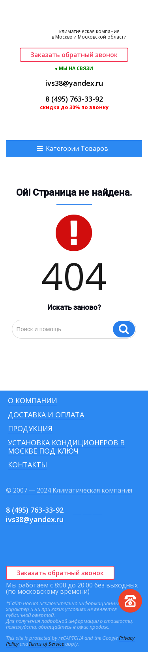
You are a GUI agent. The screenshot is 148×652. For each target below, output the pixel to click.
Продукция (30, 428)
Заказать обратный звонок (74, 54)
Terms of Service (46, 643)
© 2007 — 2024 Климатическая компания (69, 490)
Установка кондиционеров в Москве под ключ (66, 447)
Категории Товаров (77, 148)
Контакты (27, 464)
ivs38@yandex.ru (74, 83)
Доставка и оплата (46, 414)
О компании (32, 400)
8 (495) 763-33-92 (74, 99)
